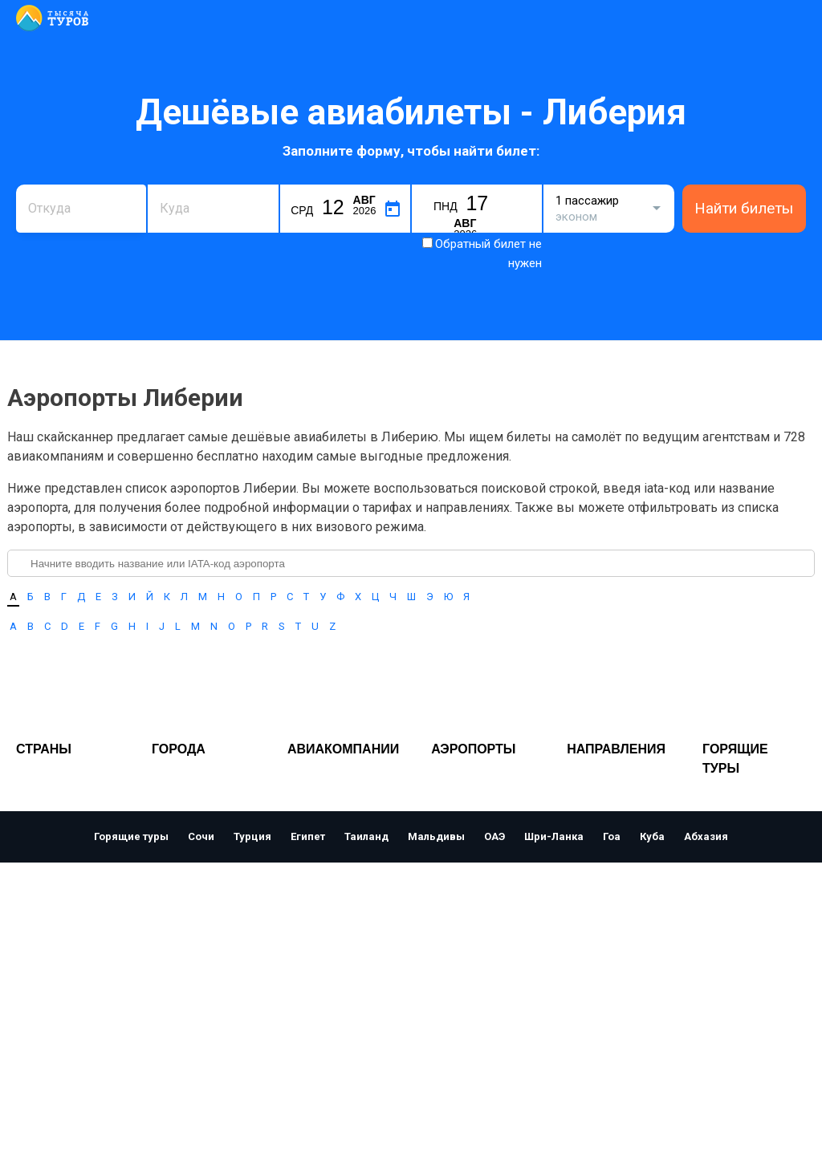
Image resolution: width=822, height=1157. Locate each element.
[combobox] (81, 209)
